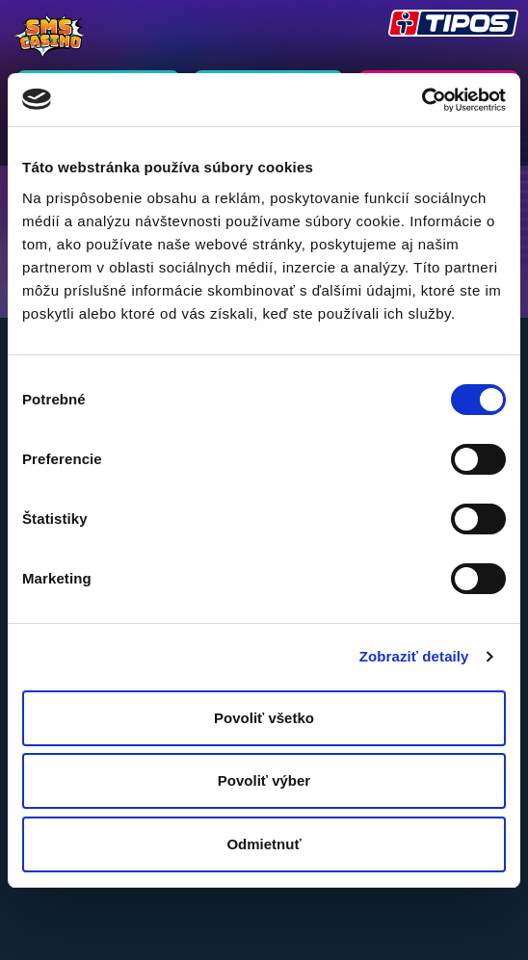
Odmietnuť (263, 844)
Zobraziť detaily (414, 656)
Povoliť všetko (264, 718)
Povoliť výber (264, 780)
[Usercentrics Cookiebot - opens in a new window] (421, 100)
